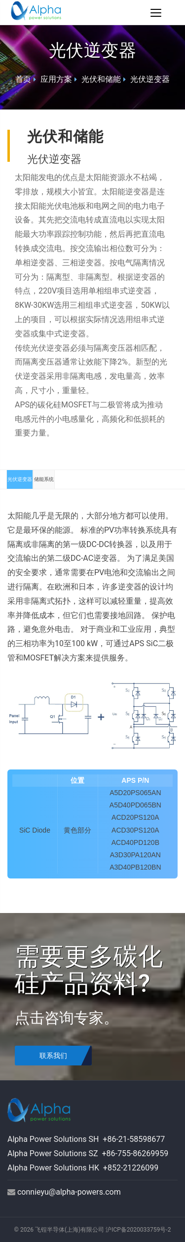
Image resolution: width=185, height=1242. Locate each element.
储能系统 (44, 479)
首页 (23, 79)
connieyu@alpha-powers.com (69, 1192)
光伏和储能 (101, 79)
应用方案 (56, 79)
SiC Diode (34, 830)
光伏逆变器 (150, 79)
